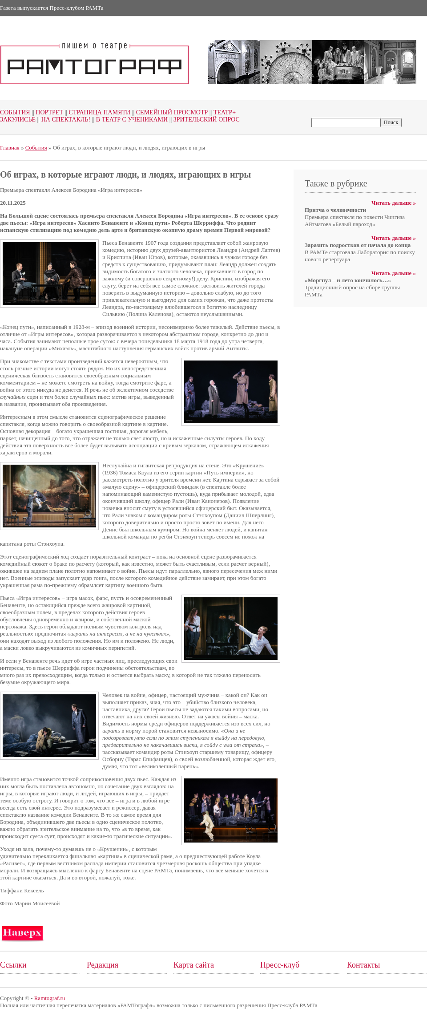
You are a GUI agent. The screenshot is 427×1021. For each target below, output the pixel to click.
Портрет (46, 112)
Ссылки (13, 964)
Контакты (363, 964)
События (15, 112)
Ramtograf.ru (49, 998)
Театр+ (222, 112)
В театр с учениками (129, 119)
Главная (10, 147)
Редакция (102, 964)
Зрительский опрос (204, 119)
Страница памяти (96, 112)
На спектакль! (63, 119)
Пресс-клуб (279, 964)
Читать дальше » (393, 202)
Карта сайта (193, 964)
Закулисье (18, 119)
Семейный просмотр (169, 112)
